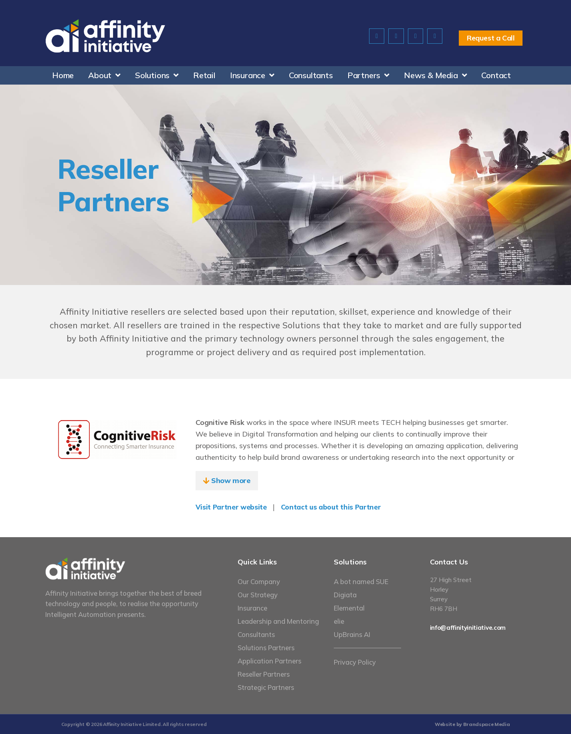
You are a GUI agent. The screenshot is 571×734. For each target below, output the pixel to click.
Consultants (311, 75)
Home (63, 75)
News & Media (435, 75)
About (104, 75)
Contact (496, 75)
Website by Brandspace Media (473, 724)
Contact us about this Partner (329, 507)
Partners (368, 75)
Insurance (252, 75)
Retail (204, 75)
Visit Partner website (231, 507)
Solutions (157, 75)
